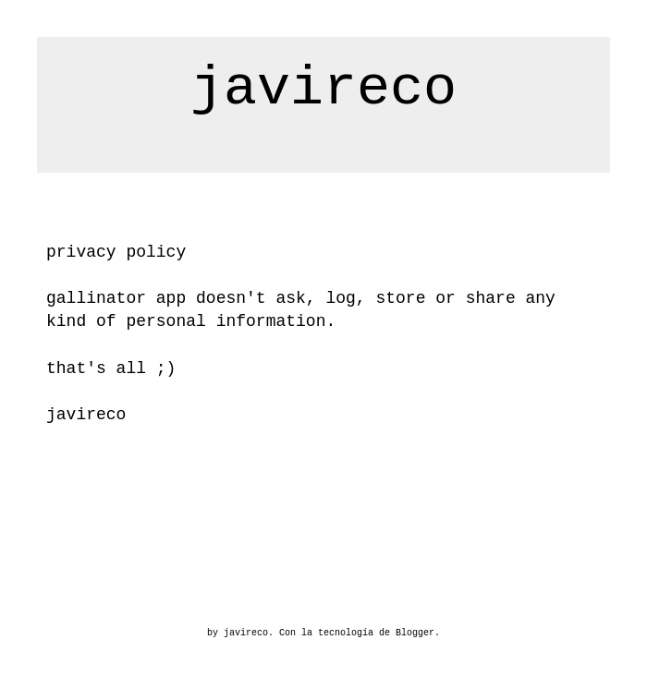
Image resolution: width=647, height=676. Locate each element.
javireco (323, 88)
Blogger (415, 633)
